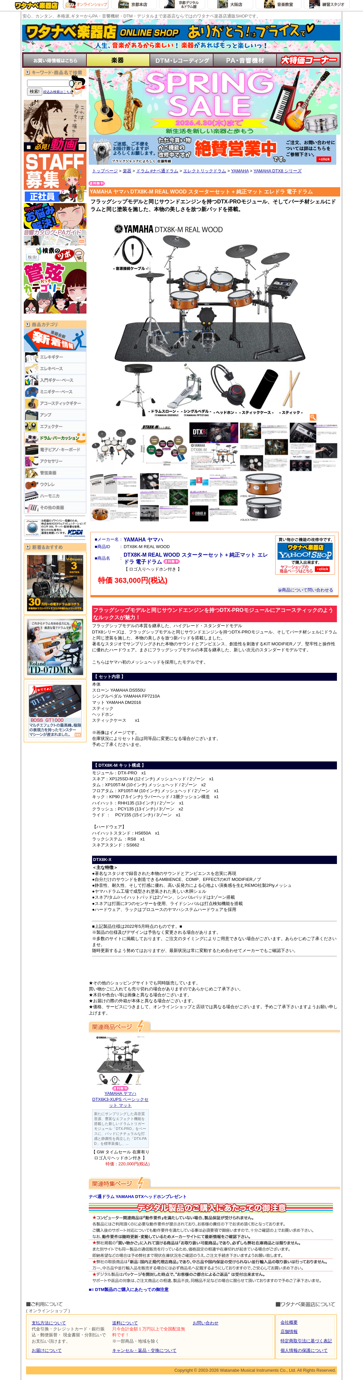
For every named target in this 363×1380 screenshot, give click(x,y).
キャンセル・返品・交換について (144, 1350)
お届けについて (47, 1350)
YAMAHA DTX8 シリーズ (277, 170)
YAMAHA (239, 170)
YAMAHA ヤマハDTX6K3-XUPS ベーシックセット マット (120, 1099)
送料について (125, 1322)
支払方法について (49, 1322)
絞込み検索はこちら (58, 92)
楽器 (127, 170)
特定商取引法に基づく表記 (306, 1340)
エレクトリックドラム (204, 170)
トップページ (105, 170)
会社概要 (289, 1322)
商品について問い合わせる (305, 589)
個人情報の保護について (304, 1350)
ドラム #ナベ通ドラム (157, 170)
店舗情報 (289, 1331)
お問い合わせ (205, 1322)
